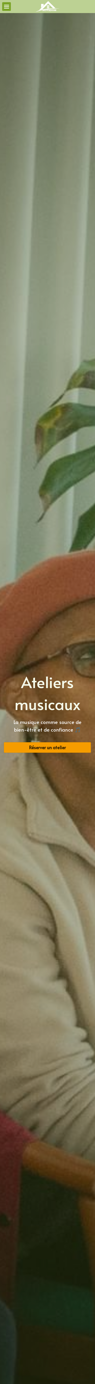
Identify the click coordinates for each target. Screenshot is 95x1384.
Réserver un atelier (47, 747)
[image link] (47, 6)
